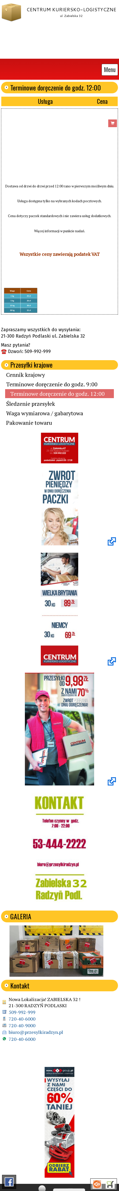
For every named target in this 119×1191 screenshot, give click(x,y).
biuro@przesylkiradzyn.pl (36, 1030)
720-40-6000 (22, 1017)
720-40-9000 (22, 1024)
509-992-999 (22, 1010)
